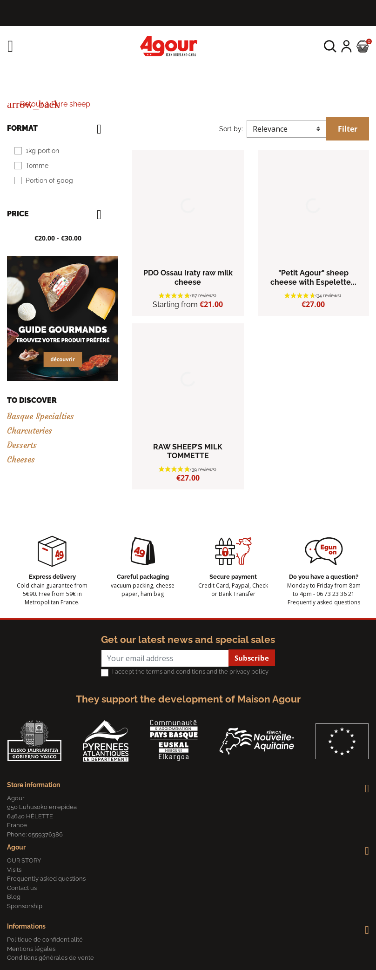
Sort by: (231, 129)
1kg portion (42, 150)
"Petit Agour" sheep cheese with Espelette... (313, 277)
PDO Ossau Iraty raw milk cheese (188, 277)
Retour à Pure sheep (48, 104)
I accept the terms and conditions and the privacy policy (190, 671)
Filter (347, 129)
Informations (26, 926)
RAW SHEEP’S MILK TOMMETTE (187, 451)
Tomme (37, 165)
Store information (33, 785)
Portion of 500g (49, 180)
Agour (16, 847)
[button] (330, 46)
